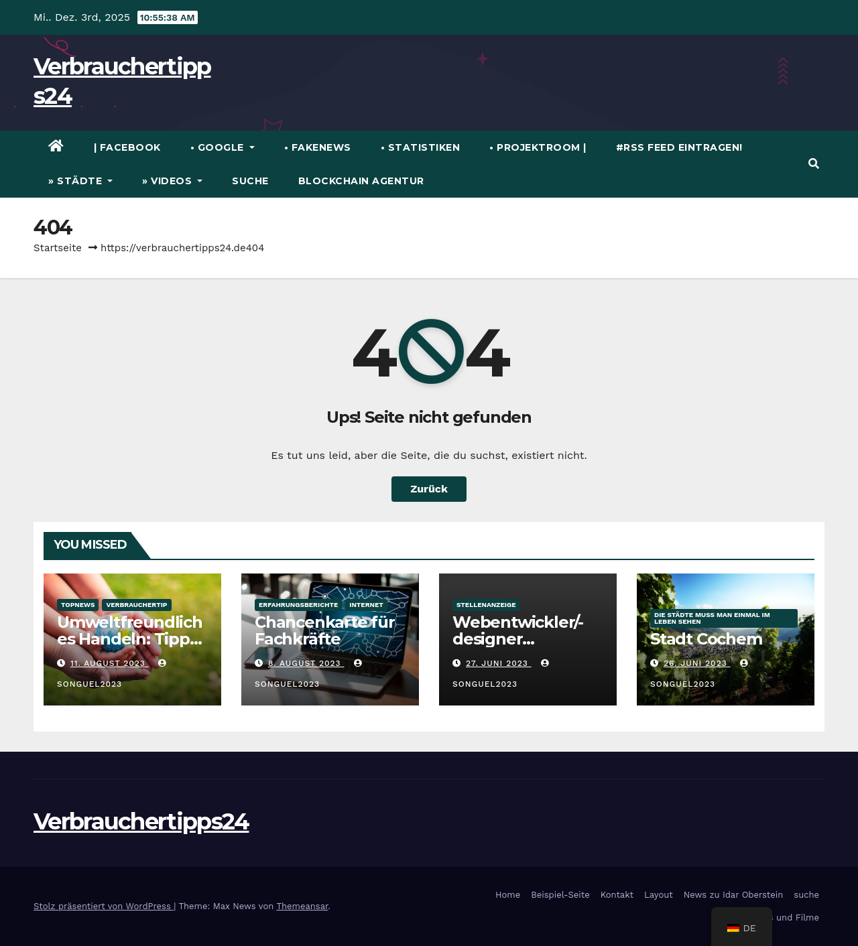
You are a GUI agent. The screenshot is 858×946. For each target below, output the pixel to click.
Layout (658, 895)
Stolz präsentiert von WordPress (104, 906)
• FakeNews (317, 147)
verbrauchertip (136, 604)
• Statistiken (421, 147)
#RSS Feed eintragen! (679, 147)
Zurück (429, 488)
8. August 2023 (306, 663)
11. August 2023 (109, 663)
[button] (813, 163)
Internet (366, 604)
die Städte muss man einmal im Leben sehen (712, 618)
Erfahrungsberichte (298, 604)
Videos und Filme (782, 918)
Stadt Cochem (706, 639)
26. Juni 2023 (697, 663)
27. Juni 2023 (499, 663)
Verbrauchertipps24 (141, 821)
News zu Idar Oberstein (734, 895)
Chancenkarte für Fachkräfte (325, 630)
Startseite (58, 248)
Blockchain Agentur (361, 181)
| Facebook (127, 147)
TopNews (78, 604)
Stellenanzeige (485, 604)
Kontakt (617, 895)
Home (507, 895)
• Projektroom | (538, 147)
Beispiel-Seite (560, 895)
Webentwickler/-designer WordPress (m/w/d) (527, 638)
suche (250, 181)
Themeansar (302, 906)
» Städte (80, 181)
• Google (222, 147)
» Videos (172, 181)
